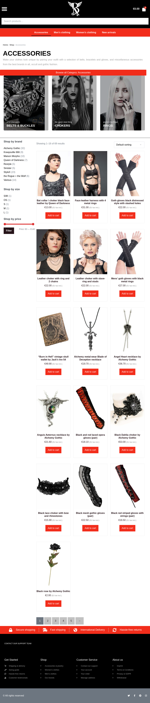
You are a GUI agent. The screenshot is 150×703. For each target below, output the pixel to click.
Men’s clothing (62, 32)
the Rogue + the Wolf (15, 176)
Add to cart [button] (53, 215)
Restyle (7, 164)
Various (7, 180)
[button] (4, 9)
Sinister (7, 168)
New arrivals (109, 32)
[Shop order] (129, 145)
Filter (9, 230)
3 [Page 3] (55, 621)
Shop (12, 45)
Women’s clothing (86, 32)
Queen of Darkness (14, 160)
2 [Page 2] (47, 621)
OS (5, 200)
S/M (6, 196)
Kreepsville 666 (12, 152)
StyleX (7, 172)
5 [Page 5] (71, 621)
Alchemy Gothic (12, 148)
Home (5, 45)
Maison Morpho (12, 156)
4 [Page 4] (63, 621)
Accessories (41, 32)
